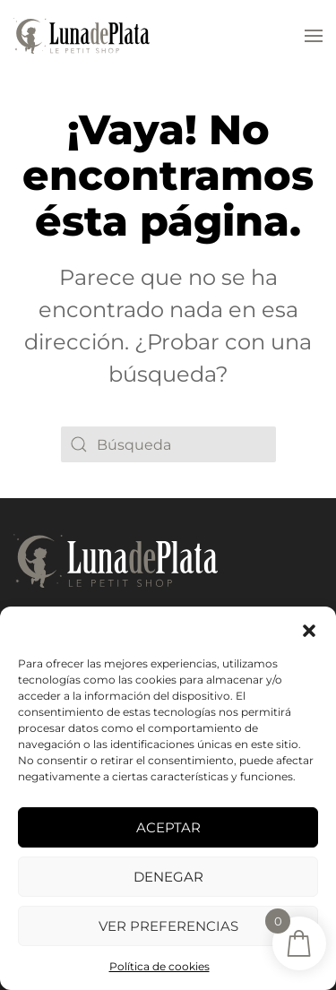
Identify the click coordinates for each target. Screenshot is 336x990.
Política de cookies (159, 966)
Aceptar (168, 827)
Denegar (168, 876)
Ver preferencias (168, 925)
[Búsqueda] (168, 444)
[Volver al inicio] (81, 36)
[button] (309, 629)
